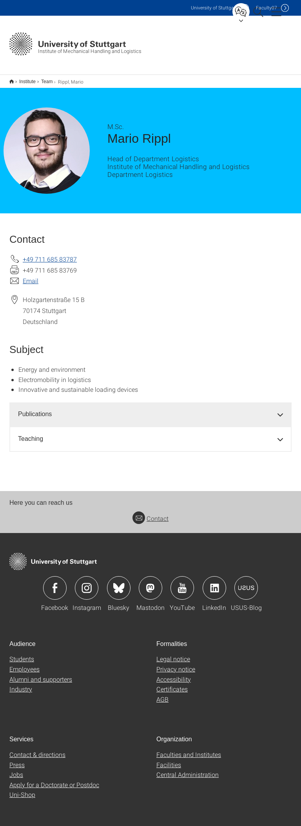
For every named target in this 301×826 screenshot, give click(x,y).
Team (42, 79)
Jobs (16, 769)
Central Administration (187, 769)
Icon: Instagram (86, 583)
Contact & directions (37, 749)
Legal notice (173, 654)
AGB (162, 694)
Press (17, 759)
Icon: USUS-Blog (246, 583)
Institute (23, 79)
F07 (266, 8)
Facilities (168, 759)
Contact (150, 513)
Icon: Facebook (55, 583)
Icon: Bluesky (119, 583)
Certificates (172, 684)
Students (21, 654)
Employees (24, 664)
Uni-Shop (22, 789)
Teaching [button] (30, 433)
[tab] (150, 409)
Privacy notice (175, 664)
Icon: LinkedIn (214, 583)
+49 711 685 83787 (50, 254)
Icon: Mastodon (150, 583)
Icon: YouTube (182, 583)
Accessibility (173, 674)
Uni (214, 8)
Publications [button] (35, 409)
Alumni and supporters (40, 674)
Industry (20, 684)
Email (30, 275)
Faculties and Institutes (188, 749)
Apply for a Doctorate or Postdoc (54, 779)
